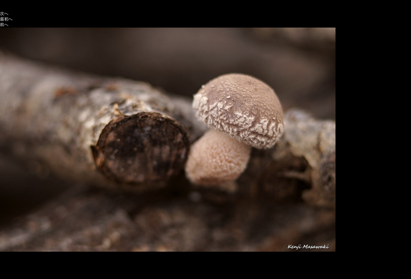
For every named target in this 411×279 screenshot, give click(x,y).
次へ (4, 13)
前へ (4, 24)
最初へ (6, 19)
